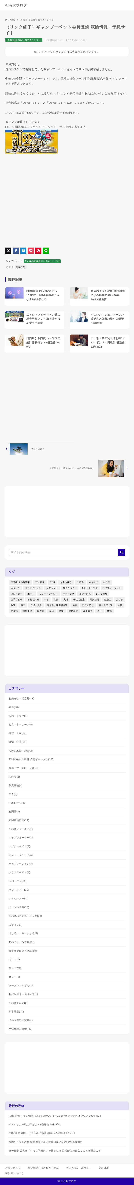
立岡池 (14, 811)
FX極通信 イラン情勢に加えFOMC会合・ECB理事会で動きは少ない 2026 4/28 (55, 1115)
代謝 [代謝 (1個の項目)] (56, 599)
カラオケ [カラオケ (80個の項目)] (15, 588)
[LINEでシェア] (46, 251)
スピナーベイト (19, 846)
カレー (14, 976)
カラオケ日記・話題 (23, 950)
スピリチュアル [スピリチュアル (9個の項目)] (90, 588)
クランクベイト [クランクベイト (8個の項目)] (33, 588)
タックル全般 (19, 907)
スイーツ (16, 968)
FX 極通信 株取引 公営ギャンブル (37, 20)
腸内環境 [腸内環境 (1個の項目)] (73, 611)
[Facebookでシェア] (16, 251)
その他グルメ (18, 1002)
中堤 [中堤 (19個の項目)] (46, 599)
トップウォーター (21, 837)
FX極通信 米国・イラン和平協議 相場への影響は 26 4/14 (42, 1133)
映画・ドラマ (18, 715)
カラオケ (16, 924)
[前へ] (40, 449)
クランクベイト (19, 872)
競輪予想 (20, 267)
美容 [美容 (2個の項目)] (51, 611)
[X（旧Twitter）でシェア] (8, 251)
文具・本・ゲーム (21, 724)
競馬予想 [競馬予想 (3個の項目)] (27, 611)
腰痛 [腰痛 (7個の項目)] (61, 611)
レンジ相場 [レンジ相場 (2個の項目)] (101, 593)
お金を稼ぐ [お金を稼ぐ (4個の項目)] (66, 582)
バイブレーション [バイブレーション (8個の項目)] (112, 588)
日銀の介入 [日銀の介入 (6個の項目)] (36, 605)
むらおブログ (16, 5)
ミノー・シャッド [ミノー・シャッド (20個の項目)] (48, 593)
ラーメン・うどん (21, 985)
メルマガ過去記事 (21, 1020)
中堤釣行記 (18, 802)
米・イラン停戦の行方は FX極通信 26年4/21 (35, 1124)
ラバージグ (18, 881)
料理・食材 (18, 733)
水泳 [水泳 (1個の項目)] (120, 605)
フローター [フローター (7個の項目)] (16, 593)
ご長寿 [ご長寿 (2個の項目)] (80, 582)
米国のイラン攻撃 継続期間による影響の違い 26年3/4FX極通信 (46, 1141)
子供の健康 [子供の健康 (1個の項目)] (79, 599)
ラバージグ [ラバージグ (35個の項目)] (68, 593)
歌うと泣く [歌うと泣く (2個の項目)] (88, 605)
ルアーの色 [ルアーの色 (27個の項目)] (85, 593)
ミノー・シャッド (21, 855)
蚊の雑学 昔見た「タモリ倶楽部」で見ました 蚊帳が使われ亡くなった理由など (55, 1150)
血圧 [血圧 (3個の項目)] (99, 611)
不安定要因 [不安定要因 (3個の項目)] (33, 599)
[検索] (121, 552)
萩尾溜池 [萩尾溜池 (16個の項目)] (87, 611)
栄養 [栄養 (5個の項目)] (75, 605)
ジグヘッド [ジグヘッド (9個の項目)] (52, 588)
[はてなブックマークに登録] (23, 251)
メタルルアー (18, 898)
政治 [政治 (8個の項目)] (13, 605)
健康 (14, 707)
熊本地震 (16, 1011)
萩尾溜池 (16, 785)
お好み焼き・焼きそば (23, 994)
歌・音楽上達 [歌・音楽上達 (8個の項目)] (106, 605)
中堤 (13, 794)
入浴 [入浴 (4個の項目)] (66, 599)
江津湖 (14, 776)
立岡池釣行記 (19, 820)
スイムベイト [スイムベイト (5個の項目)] (69, 588)
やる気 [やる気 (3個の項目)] (106, 582)
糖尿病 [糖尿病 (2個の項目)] (40, 611)
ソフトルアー (19, 889)
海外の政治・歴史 (21, 750)
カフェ (14, 959)
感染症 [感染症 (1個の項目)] (107, 599)
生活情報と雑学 (20, 1029)
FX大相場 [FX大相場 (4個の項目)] (40, 582)
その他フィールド (21, 829)
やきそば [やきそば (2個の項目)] (93, 582)
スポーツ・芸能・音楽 (24, 768)
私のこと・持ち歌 (21, 942)
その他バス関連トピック (25, 915)
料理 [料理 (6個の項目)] (23, 605)
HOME (10, 20)
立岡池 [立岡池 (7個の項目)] (14, 611)
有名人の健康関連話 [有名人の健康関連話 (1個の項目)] (57, 605)
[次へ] (80, 468)
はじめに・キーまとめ (23, 933)
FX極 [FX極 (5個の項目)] (52, 582)
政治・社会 (18, 742)
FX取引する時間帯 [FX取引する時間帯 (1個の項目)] (20, 582)
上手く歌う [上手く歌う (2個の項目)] (16, 599)
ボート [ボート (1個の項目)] (30, 593)
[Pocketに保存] (31, 251)
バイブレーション (21, 863)
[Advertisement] (67, 398)
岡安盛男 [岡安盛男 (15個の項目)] (94, 599)
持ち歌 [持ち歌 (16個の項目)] (119, 599)
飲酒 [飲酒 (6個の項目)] (109, 611)
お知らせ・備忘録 (21, 698)
